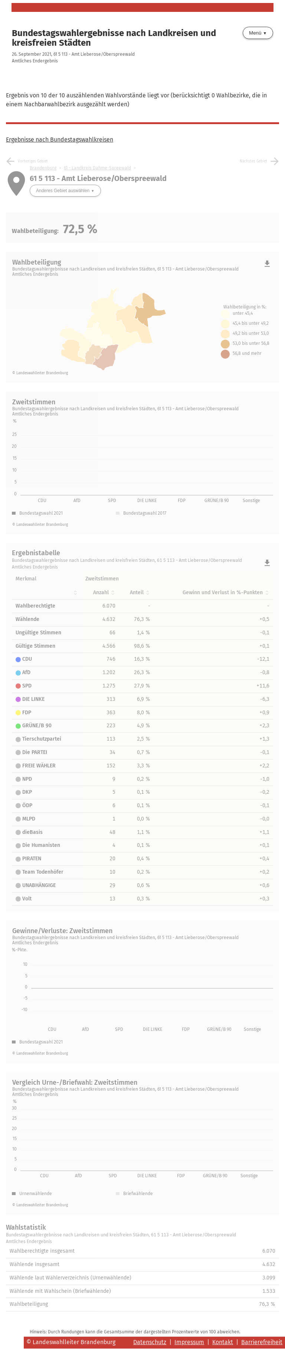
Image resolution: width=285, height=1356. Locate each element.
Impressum (189, 1342)
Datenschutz (149, 1342)
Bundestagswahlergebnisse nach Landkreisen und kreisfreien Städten (114, 38)
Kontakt (222, 1342)
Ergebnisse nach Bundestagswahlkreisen (59, 139)
